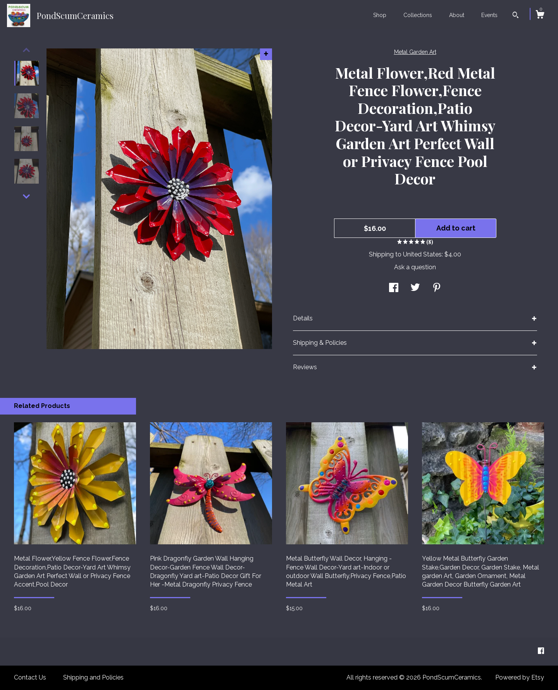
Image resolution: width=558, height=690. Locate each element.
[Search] (515, 16)
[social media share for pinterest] (436, 288)
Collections (417, 15)
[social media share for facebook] (393, 288)
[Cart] (540, 15)
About (456, 15)
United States (422, 254)
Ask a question (415, 267)
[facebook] (541, 651)
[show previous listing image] (26, 50)
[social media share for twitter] (415, 288)
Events (489, 15)
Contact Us (30, 677)
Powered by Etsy (519, 677)
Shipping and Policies (93, 677)
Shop (379, 15)
